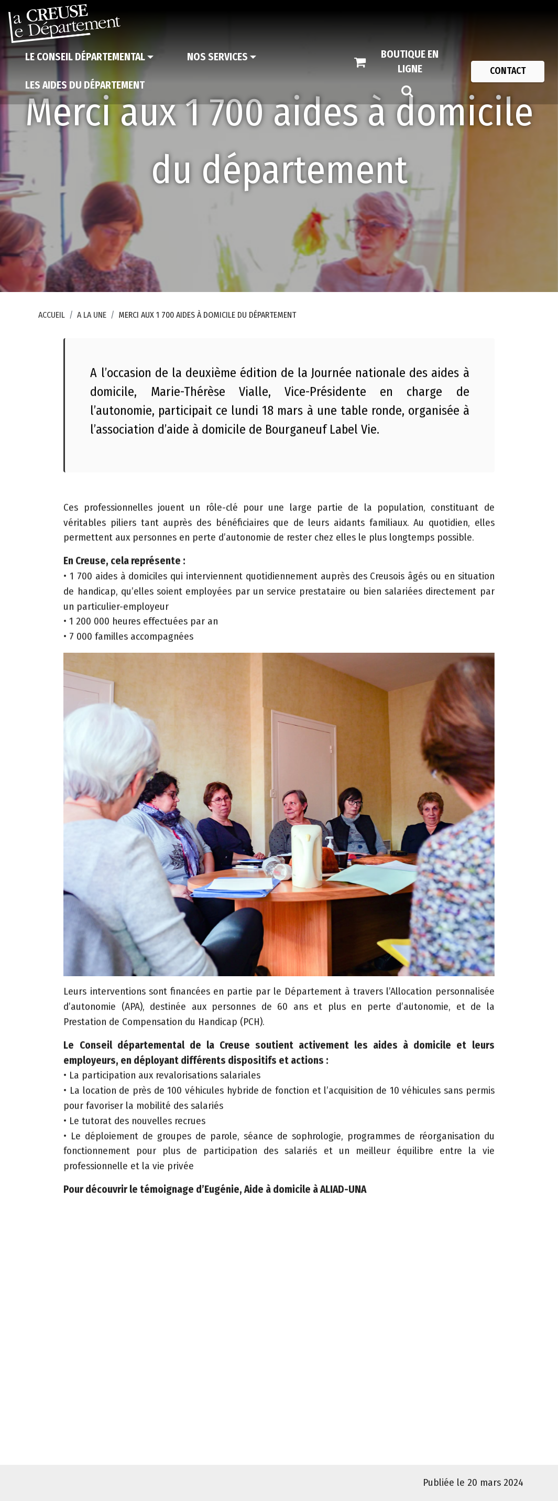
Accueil (51, 315)
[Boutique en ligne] (402, 62)
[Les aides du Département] (84, 85)
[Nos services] (221, 57)
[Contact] (507, 71)
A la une (91, 315)
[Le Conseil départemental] (89, 57)
